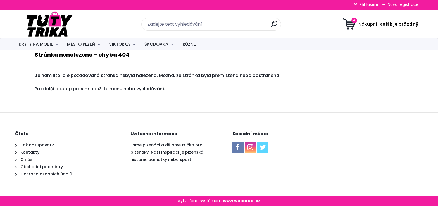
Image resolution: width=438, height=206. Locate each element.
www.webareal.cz (241, 200)
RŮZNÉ (189, 44)
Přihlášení (369, 4)
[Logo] (49, 24)
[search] (274, 26)
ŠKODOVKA (156, 44)
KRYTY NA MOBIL (36, 44)
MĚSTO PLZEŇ (81, 44)
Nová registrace (403, 4)
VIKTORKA (119, 44)
